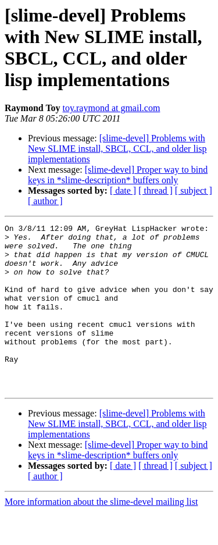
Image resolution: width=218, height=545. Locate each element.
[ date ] (123, 190)
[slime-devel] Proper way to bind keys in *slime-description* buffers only (118, 175)
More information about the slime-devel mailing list (101, 535)
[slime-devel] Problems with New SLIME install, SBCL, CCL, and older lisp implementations (117, 148)
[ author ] (45, 201)
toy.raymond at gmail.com (111, 108)
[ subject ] (193, 190)
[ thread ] (155, 190)
